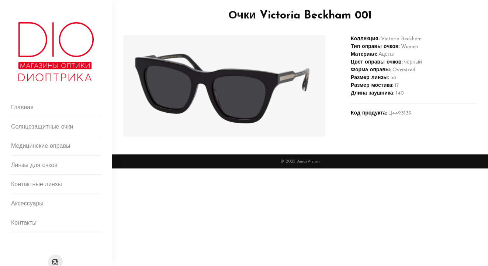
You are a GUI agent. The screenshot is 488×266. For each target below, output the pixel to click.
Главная (22, 108)
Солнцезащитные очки (42, 127)
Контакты (24, 223)
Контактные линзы (36, 185)
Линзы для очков (34, 165)
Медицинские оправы (40, 146)
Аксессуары (27, 204)
